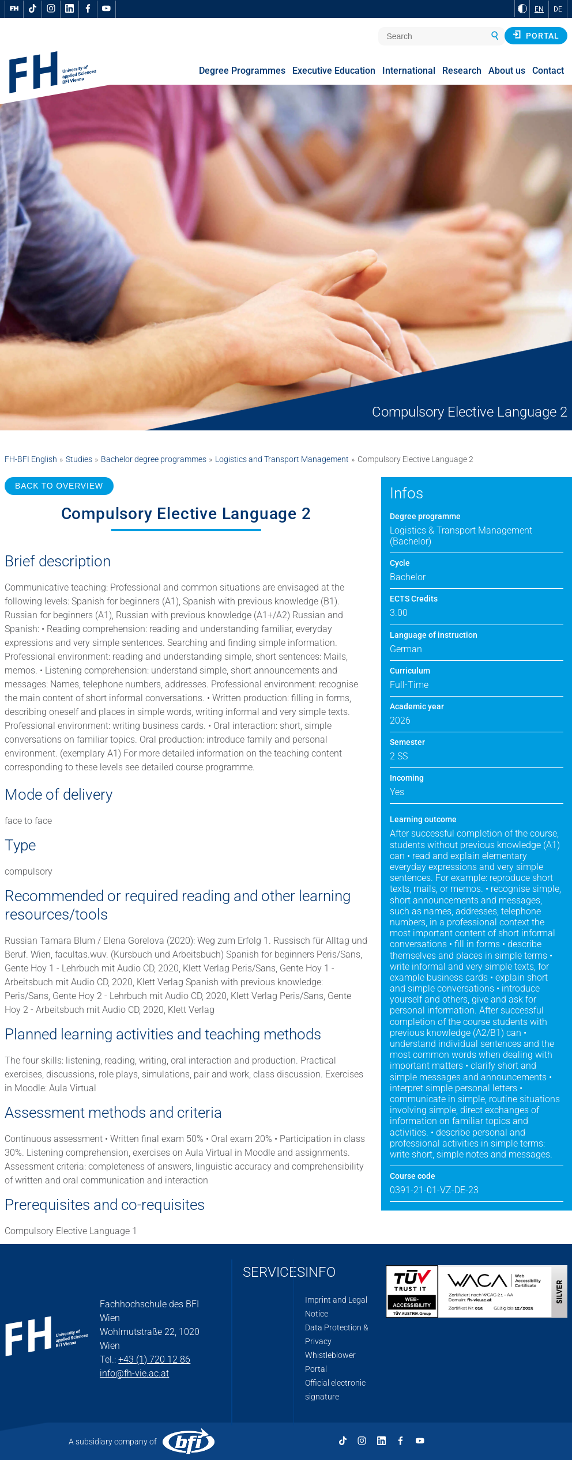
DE (558, 9)
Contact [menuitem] (548, 70)
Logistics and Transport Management (282, 459)
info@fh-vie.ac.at (134, 1373)
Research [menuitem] (461, 70)
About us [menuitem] (506, 70)
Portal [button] (536, 35)
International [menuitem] (408, 70)
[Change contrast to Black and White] (522, 8)
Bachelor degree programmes (153, 459)
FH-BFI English (31, 459)
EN (539, 9)
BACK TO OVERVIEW (59, 485)
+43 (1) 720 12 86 (154, 1359)
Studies (79, 459)
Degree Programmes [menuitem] (242, 70)
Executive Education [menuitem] (333, 70)
